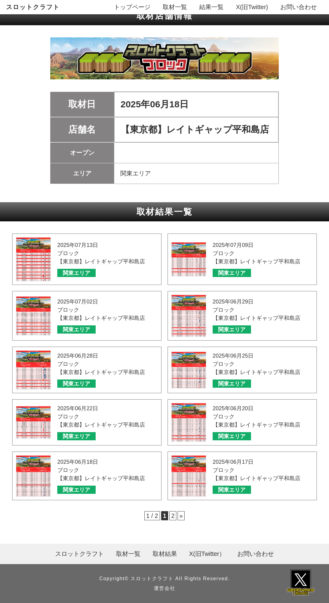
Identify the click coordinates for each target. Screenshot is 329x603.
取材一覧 (175, 7)
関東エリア (76, 273)
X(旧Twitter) (252, 7)
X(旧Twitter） (207, 553)
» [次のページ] (181, 515)
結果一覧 (211, 7)
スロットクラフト (33, 7)
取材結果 (165, 553)
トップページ (132, 7)
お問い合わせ (298, 7)
